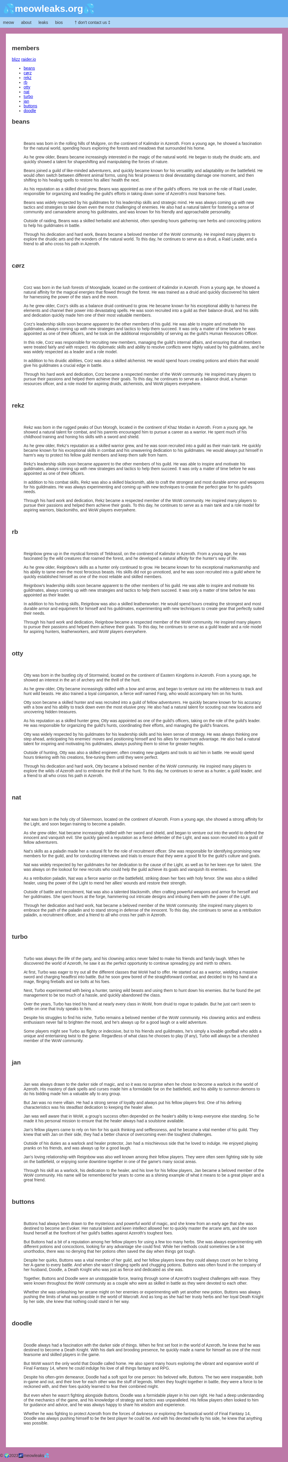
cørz (28, 73)
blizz (16, 59)
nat (26, 91)
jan (26, 101)
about (26, 22)
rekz (27, 77)
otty (27, 87)
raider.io (28, 59)
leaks (43, 22)
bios (59, 22)
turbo (28, 96)
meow (8, 22)
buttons (30, 106)
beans (29, 68)
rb (25, 82)
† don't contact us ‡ (92, 22)
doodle (30, 110)
